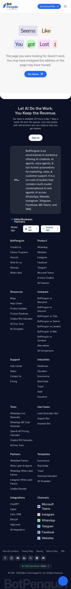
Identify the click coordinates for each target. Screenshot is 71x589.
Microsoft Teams (45, 272)
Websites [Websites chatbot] (45, 538)
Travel (40, 386)
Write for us (16, 262)
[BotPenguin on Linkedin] (24, 558)
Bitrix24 (14, 519)
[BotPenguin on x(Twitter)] (30, 558)
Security (14, 257)
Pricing (13, 381)
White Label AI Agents (21, 465)
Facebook (42, 262)
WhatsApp (42, 247)
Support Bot (43, 418)
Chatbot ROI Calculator (21, 318)
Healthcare (42, 366)
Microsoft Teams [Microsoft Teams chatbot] (45, 506)
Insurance (42, 396)
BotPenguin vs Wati (47, 331)
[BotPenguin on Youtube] (17, 558)
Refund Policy (52, 551)
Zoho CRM (15, 514)
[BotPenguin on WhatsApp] (36, 558)
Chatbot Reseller (18, 488)
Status (13, 371)
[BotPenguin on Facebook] (5, 558)
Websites (41, 252)
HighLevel (15, 524)
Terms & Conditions (11, 551)
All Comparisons (45, 350)
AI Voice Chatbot (45, 277)
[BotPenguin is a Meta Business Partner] (35, 220)
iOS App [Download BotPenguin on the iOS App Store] (31, 228)
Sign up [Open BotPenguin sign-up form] (35, 137)
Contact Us (15, 247)
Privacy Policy (27, 551)
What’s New (16, 272)
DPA (62, 551)
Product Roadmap (19, 313)
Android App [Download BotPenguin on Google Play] (50, 228)
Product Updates (18, 308)
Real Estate (42, 381)
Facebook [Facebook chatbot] (45, 532)
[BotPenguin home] (17, 180)
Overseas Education (47, 476)
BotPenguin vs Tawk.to (48, 321)
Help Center (16, 303)
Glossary (14, 267)
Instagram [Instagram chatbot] (45, 514)
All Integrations (17, 529)
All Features (43, 283)
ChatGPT (14, 504)
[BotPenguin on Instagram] (11, 558)
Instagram (42, 257)
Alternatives (43, 345)
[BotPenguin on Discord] (43, 558)
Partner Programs (19, 252)
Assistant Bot (43, 423)
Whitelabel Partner (19, 460)
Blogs (13, 298)
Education (42, 371)
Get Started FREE (49, 6)
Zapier (13, 509)
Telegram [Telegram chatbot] (45, 526)
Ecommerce (43, 376)
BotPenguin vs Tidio (47, 316)
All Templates (16, 329)
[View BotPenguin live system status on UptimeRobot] (35, 566)
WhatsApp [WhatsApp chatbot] (46, 520)
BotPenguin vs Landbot (49, 326)
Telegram (42, 267)
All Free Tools (17, 323)
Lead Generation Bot (47, 413)
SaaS (40, 391)
